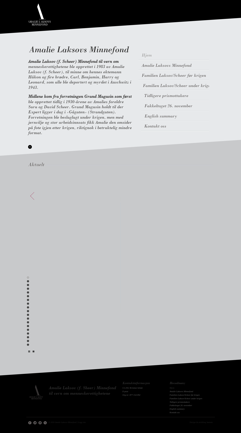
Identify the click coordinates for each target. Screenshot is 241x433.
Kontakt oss (155, 126)
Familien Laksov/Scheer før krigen (175, 75)
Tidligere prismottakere (167, 96)
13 (28, 322)
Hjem (147, 55)
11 (28, 315)
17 (28, 337)
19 (28, 345)
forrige (32, 196)
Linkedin (40, 422)
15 (28, 330)
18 (28, 341)
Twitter (35, 422)
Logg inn (82, 422)
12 (28, 318)
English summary (160, 116)
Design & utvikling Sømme (201, 422)
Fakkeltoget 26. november (168, 106)
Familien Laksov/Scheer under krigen (179, 86)
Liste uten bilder (33, 351)
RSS (45, 422)
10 (28, 311)
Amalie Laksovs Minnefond (79, 50)
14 (28, 326)
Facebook (29, 422)
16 (28, 333)
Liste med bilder (29, 351)
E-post (125, 391)
